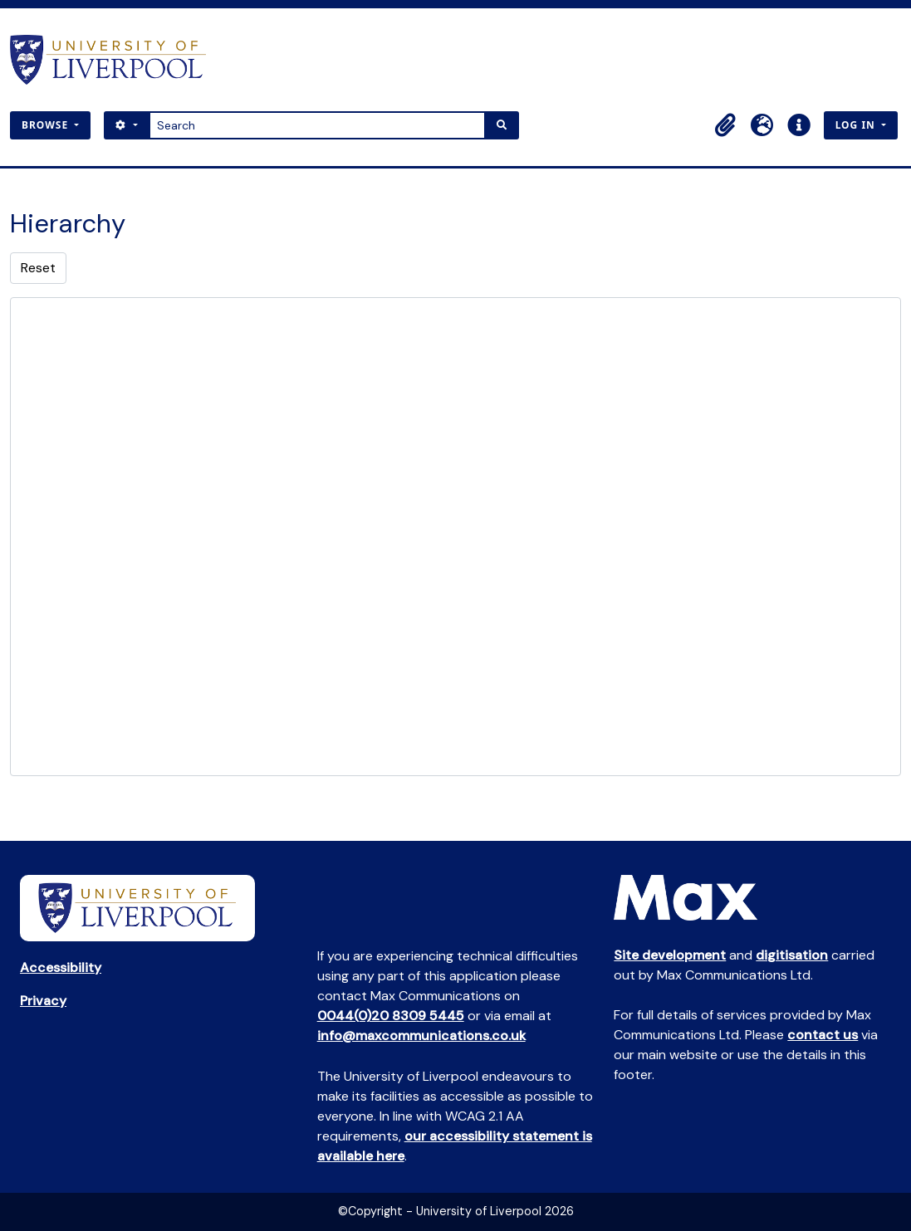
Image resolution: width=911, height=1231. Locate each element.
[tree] (455, 536)
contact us (822, 1034)
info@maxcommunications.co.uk (421, 1035)
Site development (670, 955)
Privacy (43, 1000)
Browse (46, 125)
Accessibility (60, 967)
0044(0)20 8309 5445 (390, 1015)
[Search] (318, 125)
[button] (726, 125)
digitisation (792, 955)
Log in (857, 125)
